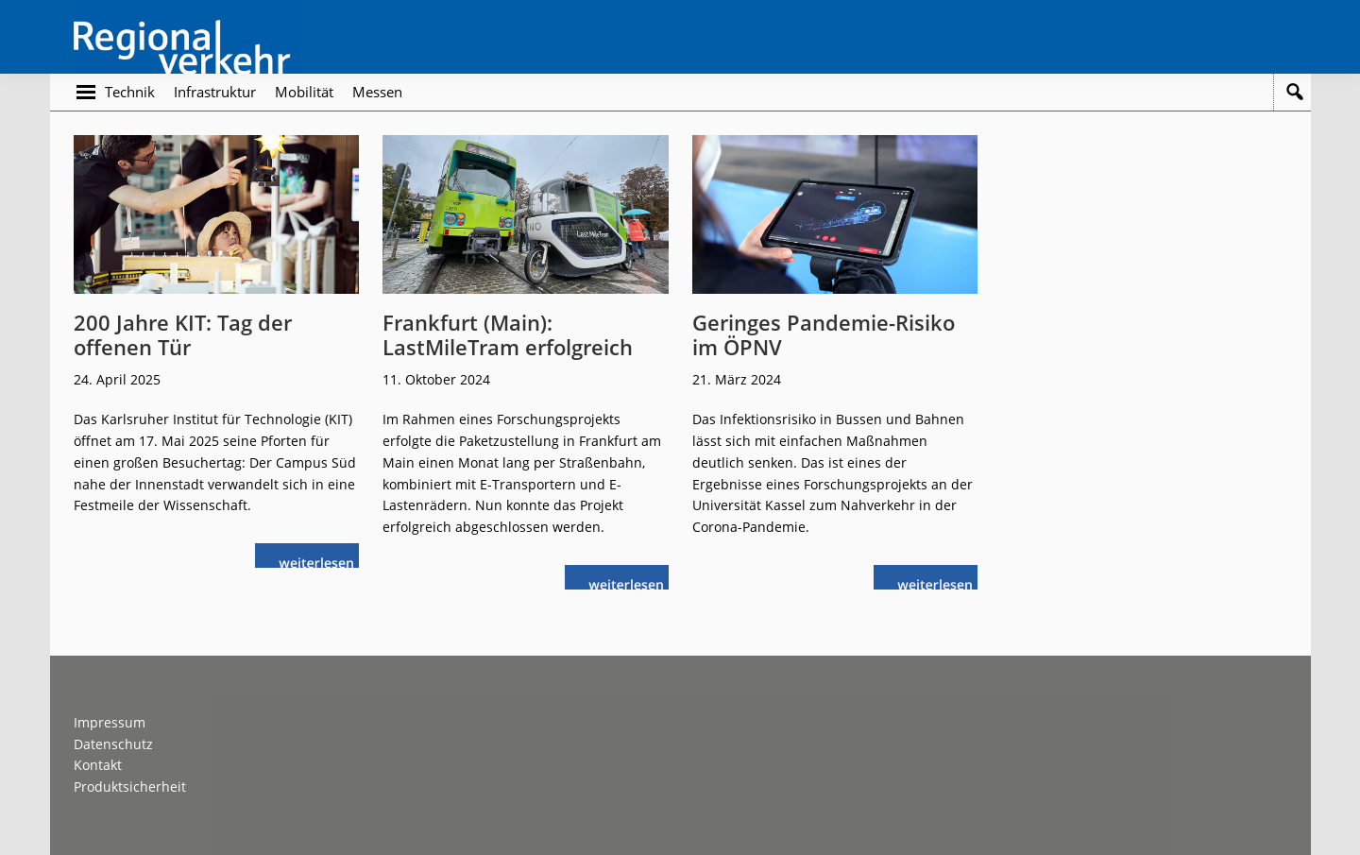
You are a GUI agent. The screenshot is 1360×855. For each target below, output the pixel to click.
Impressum (109, 722)
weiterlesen (316, 561)
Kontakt (98, 765)
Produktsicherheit (130, 786)
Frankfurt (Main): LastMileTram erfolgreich (507, 334)
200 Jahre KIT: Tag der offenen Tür (183, 334)
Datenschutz (113, 744)
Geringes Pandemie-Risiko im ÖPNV (823, 334)
